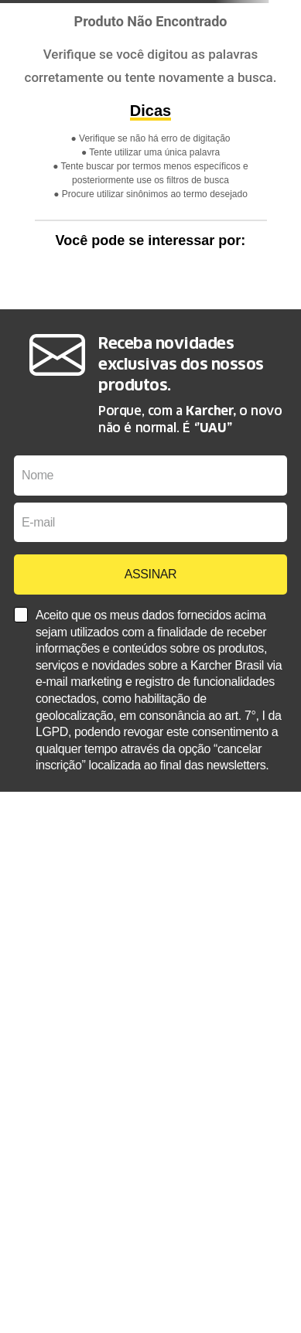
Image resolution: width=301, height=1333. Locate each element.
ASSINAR (150, 574)
